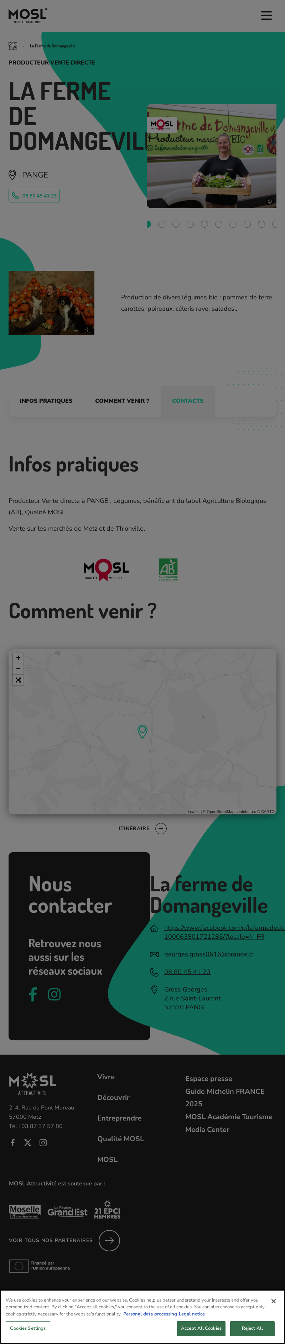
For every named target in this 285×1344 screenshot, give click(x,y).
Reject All (252, 1334)
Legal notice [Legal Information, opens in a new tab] (192, 1319)
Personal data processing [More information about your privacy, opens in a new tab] (150, 1319)
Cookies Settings (28, 1334)
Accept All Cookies (201, 1334)
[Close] (273, 1306)
